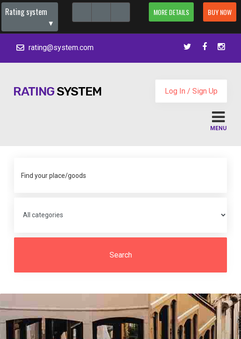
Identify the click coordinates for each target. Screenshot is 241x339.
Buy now (220, 12)
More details (171, 12)
